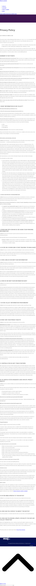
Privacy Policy (33, 543)
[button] (8, 13)
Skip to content (3, 0)
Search (1, 585)
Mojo (34, 545)
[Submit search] (13, 585)
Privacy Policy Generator (20, 529)
